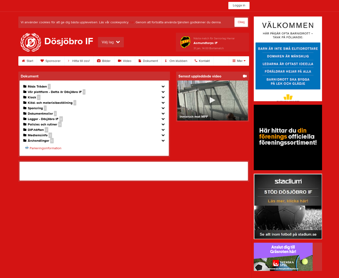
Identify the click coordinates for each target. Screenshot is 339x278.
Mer (239, 61)
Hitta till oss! (79, 61)
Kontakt (202, 61)
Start (27, 61)
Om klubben (176, 61)
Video (124, 61)
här (131, 22)
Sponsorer (50, 61)
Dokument (148, 61)
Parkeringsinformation (45, 148)
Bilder (104, 61)
